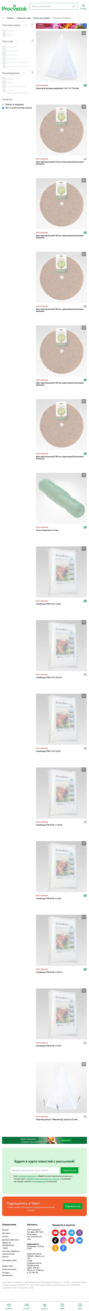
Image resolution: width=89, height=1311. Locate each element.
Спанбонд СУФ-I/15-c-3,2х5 (48, 751)
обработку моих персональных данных (43, 1179)
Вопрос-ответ (7, 1266)
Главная (10, 18)
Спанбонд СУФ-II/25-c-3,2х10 (49, 972)
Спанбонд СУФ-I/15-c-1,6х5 (48, 604)
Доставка (6, 1233)
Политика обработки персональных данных (10, 1254)
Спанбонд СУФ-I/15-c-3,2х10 (49, 677)
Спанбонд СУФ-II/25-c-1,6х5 (48, 898)
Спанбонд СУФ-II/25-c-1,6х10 (49, 825)
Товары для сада (23, 18)
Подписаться (69, 1170)
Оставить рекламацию (7, 1274)
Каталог (5, 1230)
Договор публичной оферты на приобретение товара (10, 1244)
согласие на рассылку (27, 1176)
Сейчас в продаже (14, 104)
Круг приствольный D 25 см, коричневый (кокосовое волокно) (60, 163)
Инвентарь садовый (41, 18)
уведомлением (40, 1181)
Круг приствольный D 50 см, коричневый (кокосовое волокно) (60, 310)
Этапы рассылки (9, 1269)
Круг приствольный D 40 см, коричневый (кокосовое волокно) (60, 237)
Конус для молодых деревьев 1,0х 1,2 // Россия (57, 88)
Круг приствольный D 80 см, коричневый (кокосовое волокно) (60, 458)
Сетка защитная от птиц (47, 530)
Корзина (44, 1309)
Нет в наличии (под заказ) (18, 107)
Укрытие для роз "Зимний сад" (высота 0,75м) (57, 1119)
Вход (80, 1309)
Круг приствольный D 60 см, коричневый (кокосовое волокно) (60, 384)
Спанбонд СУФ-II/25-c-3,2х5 (48, 1046)
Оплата (5, 1237)
